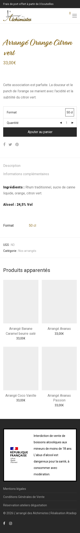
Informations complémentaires (26, 174)
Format (12, 112)
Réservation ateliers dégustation (25, 505)
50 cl (32, 225)
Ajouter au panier (40, 132)
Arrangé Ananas (59, 329)
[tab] (40, 166)
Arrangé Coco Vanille (20, 396)
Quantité (13, 123)
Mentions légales (14, 488)
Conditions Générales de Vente (24, 497)
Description (11, 166)
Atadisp (71, 513)
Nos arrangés (27, 251)
